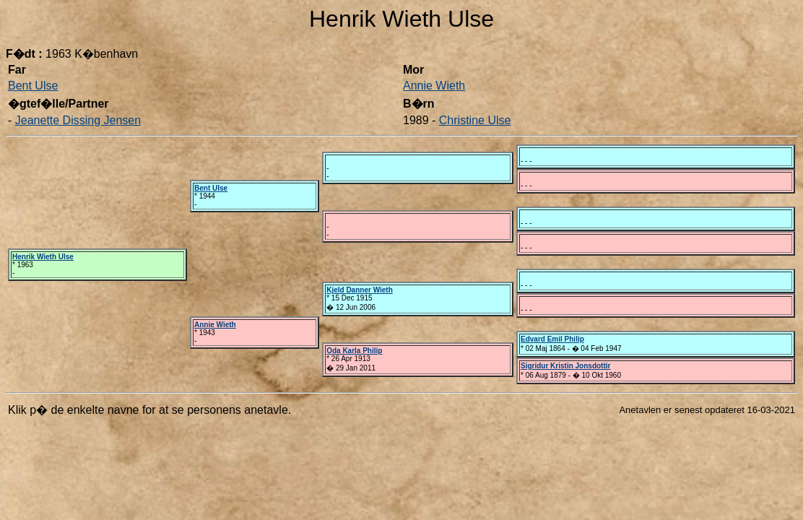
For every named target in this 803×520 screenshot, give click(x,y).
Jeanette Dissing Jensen (78, 120)
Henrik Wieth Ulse (43, 257)
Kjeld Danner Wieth (359, 290)
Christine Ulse (475, 120)
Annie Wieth (434, 85)
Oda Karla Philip (354, 351)
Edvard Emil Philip (552, 339)
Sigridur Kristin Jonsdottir (565, 366)
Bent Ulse (33, 85)
